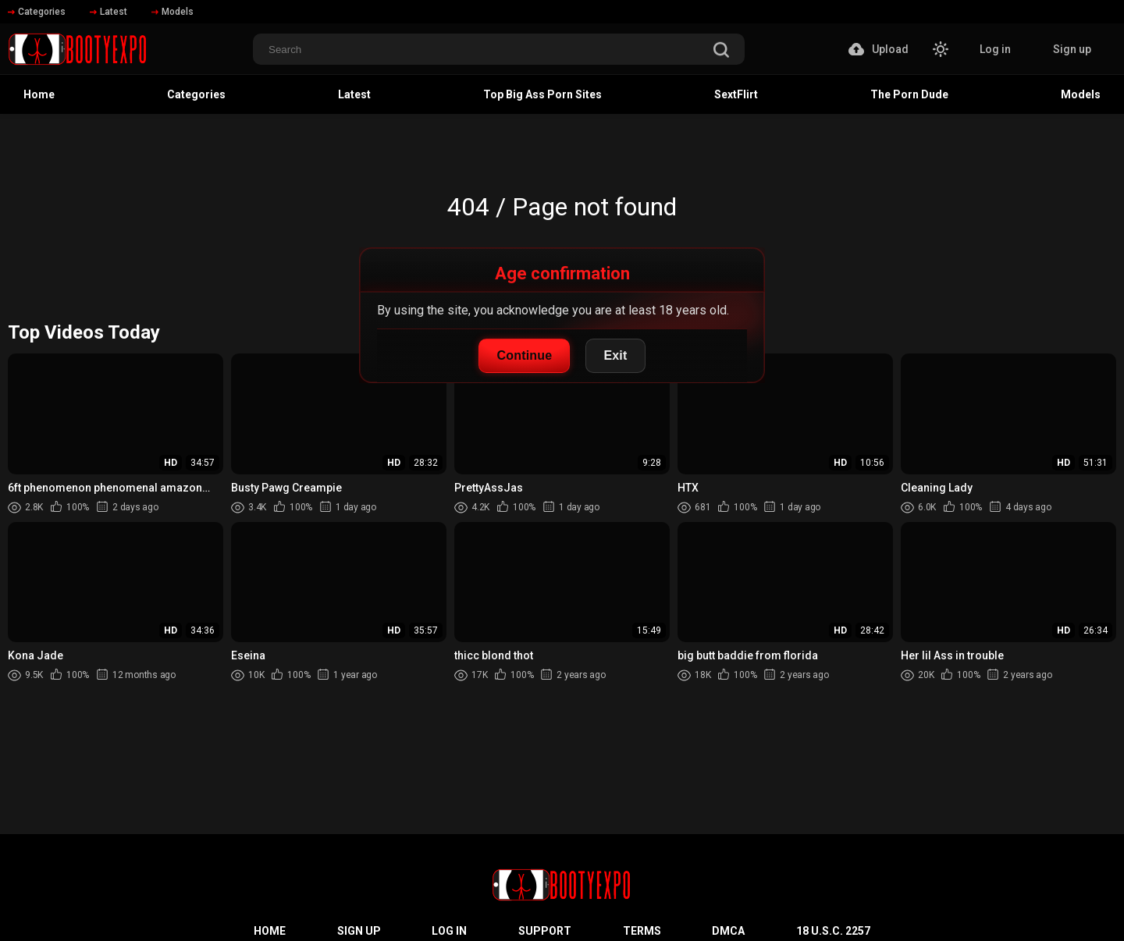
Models (172, 11)
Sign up (1072, 49)
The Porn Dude (909, 94)
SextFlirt (736, 94)
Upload (878, 49)
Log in (995, 49)
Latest (108, 11)
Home (39, 94)
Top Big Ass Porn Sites (542, 94)
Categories (37, 11)
